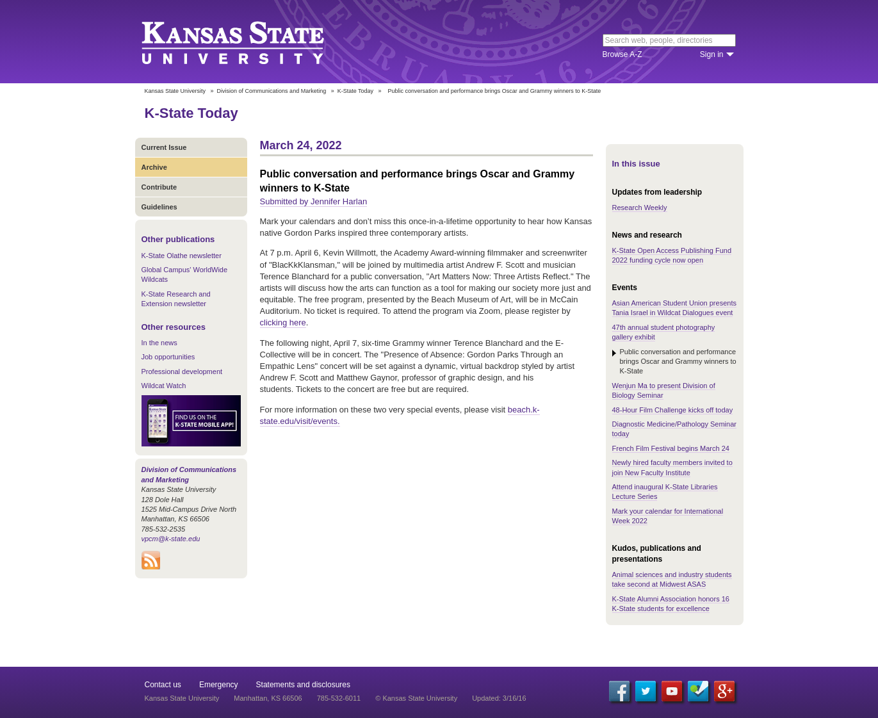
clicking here (283, 322)
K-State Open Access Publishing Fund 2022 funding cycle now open (672, 255)
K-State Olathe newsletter (182, 255)
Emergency (218, 684)
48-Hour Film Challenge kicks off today (672, 410)
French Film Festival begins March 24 (670, 448)
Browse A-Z (622, 54)
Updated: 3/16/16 (499, 698)
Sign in (712, 54)
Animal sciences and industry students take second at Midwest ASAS (672, 579)
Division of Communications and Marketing (272, 91)
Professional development (182, 371)
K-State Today (355, 91)
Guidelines (159, 207)
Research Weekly (639, 207)
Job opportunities (168, 357)
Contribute (159, 187)
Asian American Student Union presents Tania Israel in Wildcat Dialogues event (674, 307)
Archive (154, 167)
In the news (159, 343)
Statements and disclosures (303, 684)
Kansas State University (249, 41)
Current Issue (164, 147)
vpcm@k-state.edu (171, 539)
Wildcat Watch (164, 385)
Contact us (163, 684)
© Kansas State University (416, 698)
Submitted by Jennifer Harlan (314, 201)
